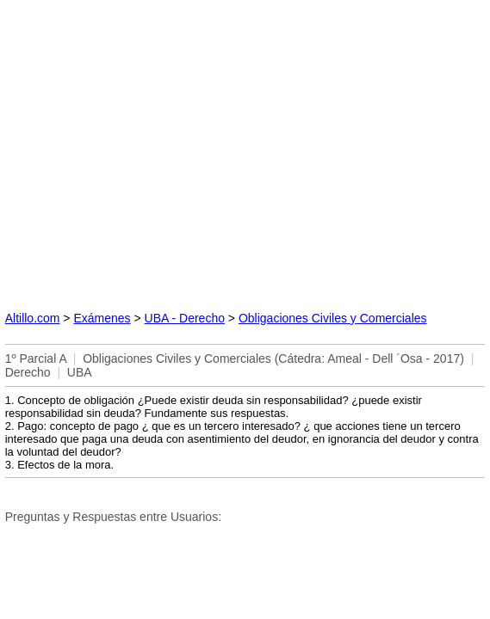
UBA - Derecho (185, 318)
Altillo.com (32, 318)
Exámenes (101, 318)
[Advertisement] (245, 148)
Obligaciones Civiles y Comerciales (333, 318)
